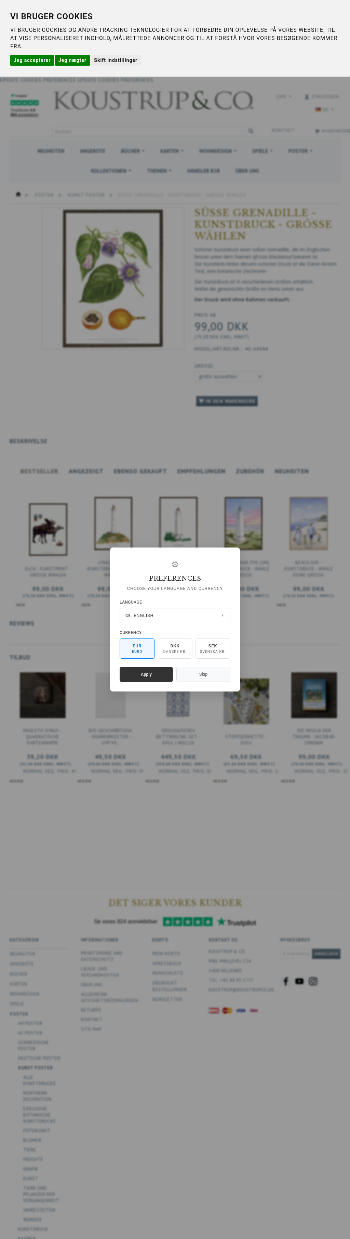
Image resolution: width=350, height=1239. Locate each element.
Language (131, 602)
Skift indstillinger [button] (115, 60)
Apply (146, 674)
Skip (203, 674)
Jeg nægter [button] (72, 60)
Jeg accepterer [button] (32, 60)
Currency (131, 632)
